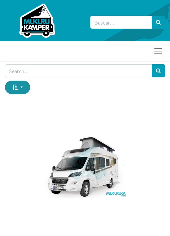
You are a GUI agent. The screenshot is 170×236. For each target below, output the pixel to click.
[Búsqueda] (158, 22)
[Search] (158, 70)
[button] (17, 87)
